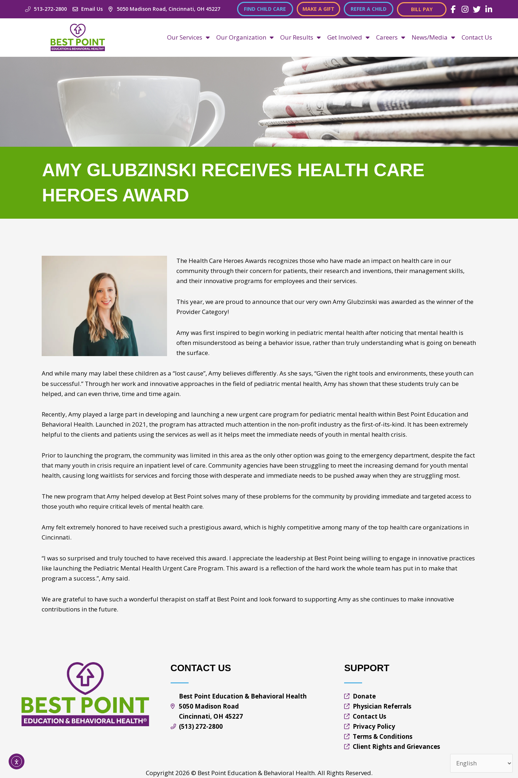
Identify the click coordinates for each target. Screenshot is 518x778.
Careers (390, 37)
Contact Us (477, 37)
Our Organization (245, 37)
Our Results (300, 37)
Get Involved (348, 37)
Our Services (188, 37)
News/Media (433, 37)
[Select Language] (481, 763)
